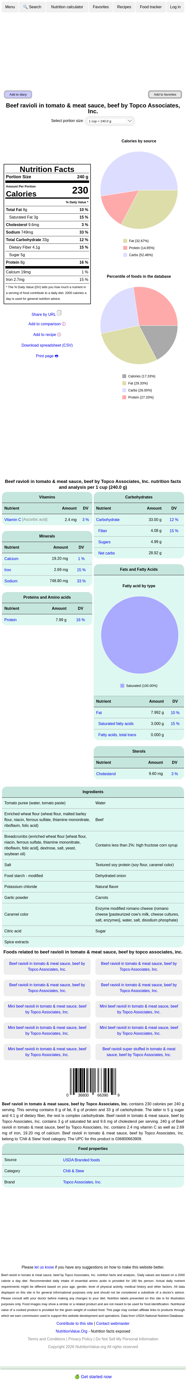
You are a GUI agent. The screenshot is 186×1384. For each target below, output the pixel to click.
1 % (81, 559)
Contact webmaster (113, 1323)
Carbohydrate (108, 520)
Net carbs (106, 553)
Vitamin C (12, 520)
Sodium (10, 581)
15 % (81, 570)
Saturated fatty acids (116, 724)
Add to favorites (165, 94)
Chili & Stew (73, 1171)
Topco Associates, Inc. (82, 1182)
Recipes (124, 7)
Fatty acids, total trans (117, 735)
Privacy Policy (80, 1339)
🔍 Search (32, 7)
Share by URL (46, 314)
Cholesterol (106, 774)
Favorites (101, 7)
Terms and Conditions (46, 1339)
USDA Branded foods (81, 1160)
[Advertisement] (93, 49)
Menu (10, 7)
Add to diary (18, 94)
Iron (7, 570)
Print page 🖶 (47, 356)
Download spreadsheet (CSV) (47, 345)
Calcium (11, 559)
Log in (175, 7)
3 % (85, 520)
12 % (174, 520)
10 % (175, 712)
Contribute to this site (74, 1323)
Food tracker (151, 7)
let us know (44, 1267)
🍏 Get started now (93, 1376)
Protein (10, 620)
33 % (81, 581)
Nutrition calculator (67, 7)
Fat (99, 712)
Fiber (102, 531)
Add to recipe (44, 335)
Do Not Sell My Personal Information (127, 1339)
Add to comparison (45, 324)
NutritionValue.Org (71, 1331)
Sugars (104, 542)
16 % (80, 620)
